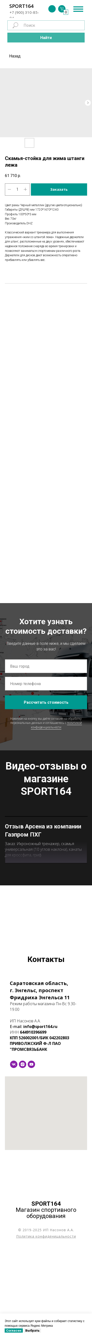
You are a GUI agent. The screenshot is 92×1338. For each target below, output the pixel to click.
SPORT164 (21, 6)
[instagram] (22, 1154)
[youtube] (31, 1154)
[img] (52, 9)
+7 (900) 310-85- (24, 12)
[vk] (13, 1154)
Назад (15, 56)
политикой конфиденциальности (56, 725)
